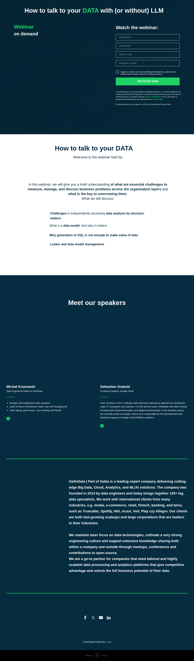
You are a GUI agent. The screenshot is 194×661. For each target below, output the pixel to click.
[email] (148, 54)
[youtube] (101, 617)
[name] (148, 37)
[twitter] (93, 617)
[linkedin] (108, 617)
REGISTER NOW (147, 81)
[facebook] (85, 617)
